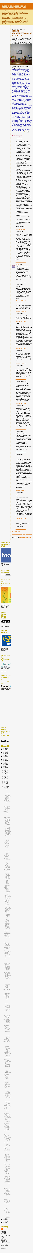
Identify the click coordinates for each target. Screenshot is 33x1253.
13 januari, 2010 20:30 (21, 403)
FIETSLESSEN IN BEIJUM (7, 1202)
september (6, 776)
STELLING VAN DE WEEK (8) (7, 948)
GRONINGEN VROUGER (7, 1040)
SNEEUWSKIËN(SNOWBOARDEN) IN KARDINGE (7, 1128)
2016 (4, 760)
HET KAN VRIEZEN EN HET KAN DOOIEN (7, 997)
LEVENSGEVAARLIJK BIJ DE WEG (7, 1106)
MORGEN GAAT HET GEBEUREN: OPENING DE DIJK (7, 1159)
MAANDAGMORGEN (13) (7, 1177)
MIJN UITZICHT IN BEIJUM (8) (7, 964)
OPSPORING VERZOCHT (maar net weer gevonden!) (7, 921)
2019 (4, 756)
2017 (4, 759)
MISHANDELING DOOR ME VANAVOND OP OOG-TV (7, 1139)
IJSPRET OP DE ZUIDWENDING (7, 856)
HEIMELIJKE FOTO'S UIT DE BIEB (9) (7, 1155)
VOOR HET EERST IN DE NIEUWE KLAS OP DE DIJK (7, 1144)
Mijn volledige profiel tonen (4, 1247)
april (5, 783)
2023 (4, 750)
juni (5, 781)
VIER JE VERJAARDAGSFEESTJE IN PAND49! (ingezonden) (7, 828)
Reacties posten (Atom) (25, 537)
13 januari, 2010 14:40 (21, 300)
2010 (4, 769)
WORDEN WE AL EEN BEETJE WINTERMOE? (7, 1071)
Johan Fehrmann (5, 1229)
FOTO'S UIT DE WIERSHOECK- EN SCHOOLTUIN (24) (7, 803)
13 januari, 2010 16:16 (21, 379)
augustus (6, 778)
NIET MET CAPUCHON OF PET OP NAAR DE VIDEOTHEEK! (7, 791)
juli (4, 779)
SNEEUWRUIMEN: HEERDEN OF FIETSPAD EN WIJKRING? (7, 1119)
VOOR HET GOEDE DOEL (6, 1013)
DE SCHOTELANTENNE (7, 951)
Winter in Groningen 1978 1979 (6, 1081)
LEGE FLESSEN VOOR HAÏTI (7, 934)
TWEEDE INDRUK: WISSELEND (7, 1211)
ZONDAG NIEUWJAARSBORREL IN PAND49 (7, 1110)
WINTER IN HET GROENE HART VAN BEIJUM (7, 1017)
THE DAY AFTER (6, 1209)
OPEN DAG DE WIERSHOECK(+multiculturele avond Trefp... (7, 909)
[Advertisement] (9, 701)
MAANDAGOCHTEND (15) (7, 994)
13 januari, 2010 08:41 (21, 229)
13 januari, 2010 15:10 (21, 363)
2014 (4, 763)
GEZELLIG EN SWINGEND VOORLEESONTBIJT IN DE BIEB (7, 968)
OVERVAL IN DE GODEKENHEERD (7, 1114)
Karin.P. (18, 264)
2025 (4, 748)
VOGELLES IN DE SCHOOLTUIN (7, 1043)
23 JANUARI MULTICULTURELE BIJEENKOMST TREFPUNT (7, 1055)
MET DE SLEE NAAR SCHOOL (7, 1151)
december (6, 770)
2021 (4, 753)
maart (5, 785)
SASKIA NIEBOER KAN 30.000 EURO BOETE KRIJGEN (7, 851)
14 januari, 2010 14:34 (21, 451)
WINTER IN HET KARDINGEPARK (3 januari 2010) (7, 1180)
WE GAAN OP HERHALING (7, 1200)
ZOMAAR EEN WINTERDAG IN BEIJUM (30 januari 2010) (7, 797)
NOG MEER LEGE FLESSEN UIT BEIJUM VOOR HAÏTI (7, 926)
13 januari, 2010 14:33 (21, 282)
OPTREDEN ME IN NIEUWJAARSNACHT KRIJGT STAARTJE (7, 1049)
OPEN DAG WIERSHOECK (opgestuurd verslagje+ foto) (7, 861)
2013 (4, 764)
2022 (4, 752)
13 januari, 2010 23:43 (21, 429)
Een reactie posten (16, 531)
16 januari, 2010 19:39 (21, 518)
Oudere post (29, 534)
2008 (4, 1221)
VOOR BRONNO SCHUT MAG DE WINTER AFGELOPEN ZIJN (7, 833)
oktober (5, 774)
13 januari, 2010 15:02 (21, 311)
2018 (4, 757)
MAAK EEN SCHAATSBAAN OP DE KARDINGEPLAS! (7, 1190)
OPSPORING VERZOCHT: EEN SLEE (7, 1132)
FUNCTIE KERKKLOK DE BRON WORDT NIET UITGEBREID (7, 1002)
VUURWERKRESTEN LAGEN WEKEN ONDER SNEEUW (7, 881)
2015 (4, 762)
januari (5, 787)
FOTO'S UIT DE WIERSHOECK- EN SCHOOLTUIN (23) (7, 897)
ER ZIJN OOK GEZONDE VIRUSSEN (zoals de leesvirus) (7, 875)
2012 (4, 766)
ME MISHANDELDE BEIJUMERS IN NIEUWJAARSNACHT (7, 1166)
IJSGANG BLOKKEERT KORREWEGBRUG (7, 867)
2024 (4, 749)
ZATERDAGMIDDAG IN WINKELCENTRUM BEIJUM (7, 808)
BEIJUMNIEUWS (14, 7)
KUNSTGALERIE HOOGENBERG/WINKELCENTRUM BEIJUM (7, 915)
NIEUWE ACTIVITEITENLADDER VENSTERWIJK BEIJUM (7, 1091)
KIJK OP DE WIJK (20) (6, 893)
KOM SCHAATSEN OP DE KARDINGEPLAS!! (7, 1185)
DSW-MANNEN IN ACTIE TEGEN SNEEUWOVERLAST (7, 1036)
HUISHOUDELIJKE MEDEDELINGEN (7, 960)
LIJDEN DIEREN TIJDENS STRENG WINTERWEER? (7, 1096)
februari (5, 786)
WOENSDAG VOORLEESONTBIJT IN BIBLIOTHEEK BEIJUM (7, 1021)
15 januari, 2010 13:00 (21, 490)
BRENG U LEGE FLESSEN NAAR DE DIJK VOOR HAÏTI (7, 944)
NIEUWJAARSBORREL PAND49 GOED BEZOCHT (7, 1076)
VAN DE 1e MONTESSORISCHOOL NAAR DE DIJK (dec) (7, 1172)
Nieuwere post (15, 534)
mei (5, 782)
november (6, 772)
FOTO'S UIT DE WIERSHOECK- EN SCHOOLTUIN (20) (7, 1195)
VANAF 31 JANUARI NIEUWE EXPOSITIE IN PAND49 (7, 889)
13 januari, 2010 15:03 (21, 348)
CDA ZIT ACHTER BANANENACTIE (7, 1061)
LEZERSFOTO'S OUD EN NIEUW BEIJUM (7, 1205)
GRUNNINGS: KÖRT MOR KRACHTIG (7, 977)
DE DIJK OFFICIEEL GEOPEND (7, 1148)
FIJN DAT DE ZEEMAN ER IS (7, 1084)
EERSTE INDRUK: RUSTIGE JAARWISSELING (7, 1216)
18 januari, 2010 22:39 (21, 529)
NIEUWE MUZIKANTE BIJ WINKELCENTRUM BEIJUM (7, 845)
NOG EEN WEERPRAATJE (7, 987)
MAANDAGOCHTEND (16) (7, 886)
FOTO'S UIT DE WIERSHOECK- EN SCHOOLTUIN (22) (7, 1008)
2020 (4, 755)
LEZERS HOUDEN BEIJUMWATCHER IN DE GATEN (7, 839)
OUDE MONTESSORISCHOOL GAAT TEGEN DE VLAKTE (7, 982)
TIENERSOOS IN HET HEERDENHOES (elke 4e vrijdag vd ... (7, 819)
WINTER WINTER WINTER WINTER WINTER (6, 814)
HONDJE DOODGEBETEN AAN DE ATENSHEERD (22, 33)
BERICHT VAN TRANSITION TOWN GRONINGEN (7, 974)
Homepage (22, 534)
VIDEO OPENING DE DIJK (6, 1135)
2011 (4, 767)
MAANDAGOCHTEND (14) (7, 1087)
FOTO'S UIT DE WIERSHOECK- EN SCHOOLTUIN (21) (7, 1102)
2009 (4, 1219)
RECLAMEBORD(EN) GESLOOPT (7, 870)
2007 (4, 1222)
